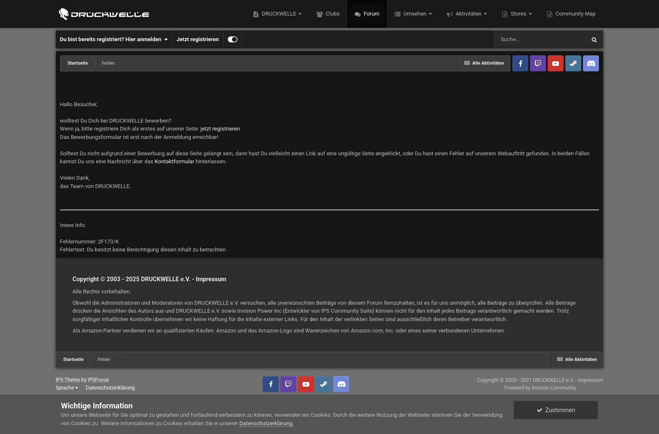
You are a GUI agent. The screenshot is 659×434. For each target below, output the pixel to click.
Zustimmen (556, 410)
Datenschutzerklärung (110, 388)
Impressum (211, 279)
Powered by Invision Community (540, 388)
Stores (518, 13)
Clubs (332, 13)
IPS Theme (68, 380)
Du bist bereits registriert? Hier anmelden (114, 39)
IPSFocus (98, 380)
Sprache (67, 388)
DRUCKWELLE (279, 13)
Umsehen (415, 13)
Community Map (575, 13)
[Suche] (539, 39)
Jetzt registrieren (198, 39)
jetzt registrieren (220, 128)
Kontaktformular (174, 161)
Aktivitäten (468, 13)
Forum (371, 13)
